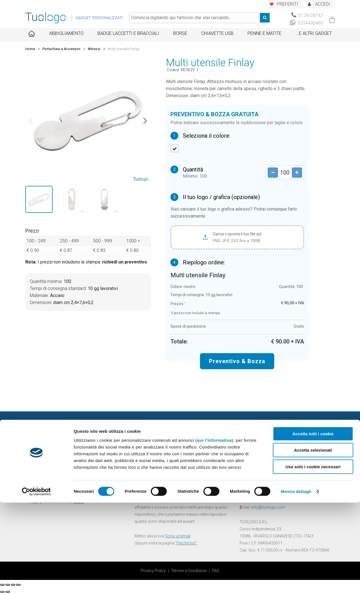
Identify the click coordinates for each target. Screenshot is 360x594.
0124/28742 (307, 15)
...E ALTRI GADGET (314, 33)
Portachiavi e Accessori (61, 49)
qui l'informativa (214, 531)
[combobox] (194, 18)
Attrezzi (94, 49)
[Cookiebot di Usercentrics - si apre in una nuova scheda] (36, 583)
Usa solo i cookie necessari (313, 558)
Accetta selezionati (313, 541)
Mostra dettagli (296, 582)
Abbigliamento (66, 33)
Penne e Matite (265, 33)
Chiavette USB (217, 33)
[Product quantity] (283, 172)
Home (30, 49)
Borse (180, 33)
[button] (31, 120)
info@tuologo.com (268, 507)
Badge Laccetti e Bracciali (128, 33)
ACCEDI (322, 4)
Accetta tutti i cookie (313, 525)
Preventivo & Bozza (237, 361)
